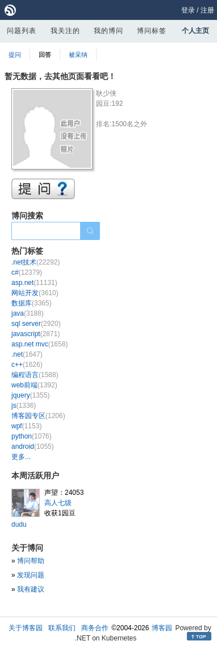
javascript (35, 334)
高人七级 (58, 503)
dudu (19, 524)
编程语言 (35, 375)
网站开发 (35, 293)
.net (27, 354)
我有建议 (30, 589)
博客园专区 (38, 416)
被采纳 (78, 54)
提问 (15, 54)
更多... (21, 457)
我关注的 (65, 31)
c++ (27, 365)
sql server (36, 324)
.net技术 (35, 262)
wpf (26, 426)
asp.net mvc (39, 344)
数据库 (31, 303)
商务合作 (94, 628)
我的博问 (108, 31)
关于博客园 (26, 628)
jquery (30, 395)
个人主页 (195, 31)
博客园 (162, 628)
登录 (188, 10)
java (27, 313)
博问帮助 (30, 561)
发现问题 (30, 575)
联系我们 (62, 628)
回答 (45, 54)
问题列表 (21, 31)
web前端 (34, 385)
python (31, 436)
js (23, 406)
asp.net (34, 283)
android (32, 446)
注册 (207, 10)
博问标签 (151, 31)
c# (26, 272)
